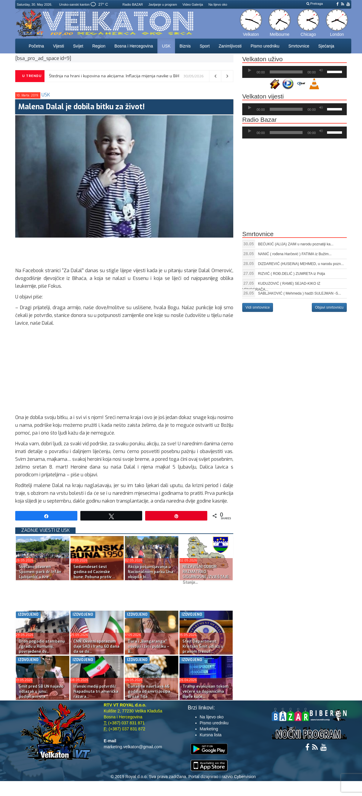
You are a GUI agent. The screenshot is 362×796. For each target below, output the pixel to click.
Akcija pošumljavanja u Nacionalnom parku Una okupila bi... (150, 571)
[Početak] (249, 70)
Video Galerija (192, 4)
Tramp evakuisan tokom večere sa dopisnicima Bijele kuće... (205, 691)
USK (166, 46)
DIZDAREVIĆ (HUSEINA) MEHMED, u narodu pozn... (301, 264)
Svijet (78, 46)
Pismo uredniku (265, 46)
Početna (36, 46)
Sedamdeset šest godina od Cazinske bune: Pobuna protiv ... (94, 571)
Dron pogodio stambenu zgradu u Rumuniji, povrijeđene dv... (42, 646)
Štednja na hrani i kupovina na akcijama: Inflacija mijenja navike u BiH (114, 75)
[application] (294, 72)
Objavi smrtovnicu (329, 307)
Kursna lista (211, 734)
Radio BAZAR (132, 4)
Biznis (185, 46)
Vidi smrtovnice (258, 307)
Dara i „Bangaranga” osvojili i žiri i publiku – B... (148, 646)
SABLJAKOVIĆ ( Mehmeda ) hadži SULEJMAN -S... (299, 293)
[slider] (286, 71)
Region (98, 46)
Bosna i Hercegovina (133, 46)
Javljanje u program (162, 4)
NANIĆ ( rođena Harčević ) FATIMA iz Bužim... (295, 254)
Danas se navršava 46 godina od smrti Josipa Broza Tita (149, 691)
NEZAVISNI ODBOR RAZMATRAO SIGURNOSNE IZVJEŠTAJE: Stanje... (206, 574)
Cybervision (245, 776)
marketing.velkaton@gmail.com (133, 746)
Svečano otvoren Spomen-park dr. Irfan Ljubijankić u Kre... (40, 571)
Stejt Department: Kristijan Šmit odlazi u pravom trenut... (202, 646)
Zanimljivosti (230, 46)
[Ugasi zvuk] (321, 70)
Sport (204, 46)
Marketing (209, 728)
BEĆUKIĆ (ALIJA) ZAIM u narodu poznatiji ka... (296, 244)
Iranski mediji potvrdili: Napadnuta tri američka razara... (95, 691)
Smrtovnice (298, 46)
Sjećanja (326, 46)
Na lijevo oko (217, 4)
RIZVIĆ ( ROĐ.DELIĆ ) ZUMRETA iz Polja (291, 274)
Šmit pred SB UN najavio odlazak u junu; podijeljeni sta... (41, 691)
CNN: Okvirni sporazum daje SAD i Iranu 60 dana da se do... (96, 646)
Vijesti (58, 46)
